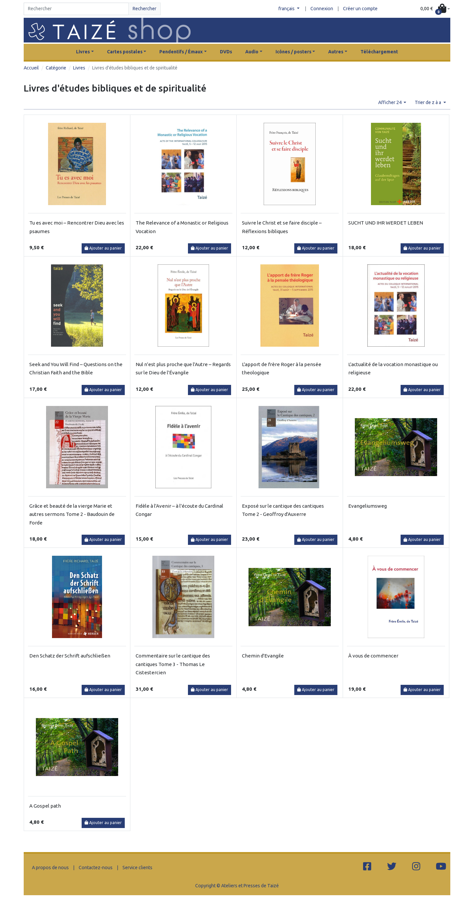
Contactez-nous (96, 867)
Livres (79, 67)
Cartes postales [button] (125, 51)
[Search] (76, 9)
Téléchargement (379, 51)
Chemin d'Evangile (263, 655)
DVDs (226, 51)
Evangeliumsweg (367, 506)
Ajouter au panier (103, 248)
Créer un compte (360, 8)
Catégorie (56, 67)
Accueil (31, 67)
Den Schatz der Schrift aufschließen (69, 655)
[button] (435, 9)
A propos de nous (50, 867)
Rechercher (144, 8)
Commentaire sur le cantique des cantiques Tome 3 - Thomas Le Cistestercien (173, 664)
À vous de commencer (373, 655)
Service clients (137, 867)
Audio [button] (251, 51)
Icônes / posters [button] (293, 51)
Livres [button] (83, 51)
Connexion (321, 8)
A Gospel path (45, 806)
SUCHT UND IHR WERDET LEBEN (385, 223)
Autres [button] (335, 51)
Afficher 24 (390, 102)
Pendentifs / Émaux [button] (181, 51)
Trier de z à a (428, 102)
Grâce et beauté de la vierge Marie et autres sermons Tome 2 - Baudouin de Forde (72, 514)
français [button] (287, 8)
